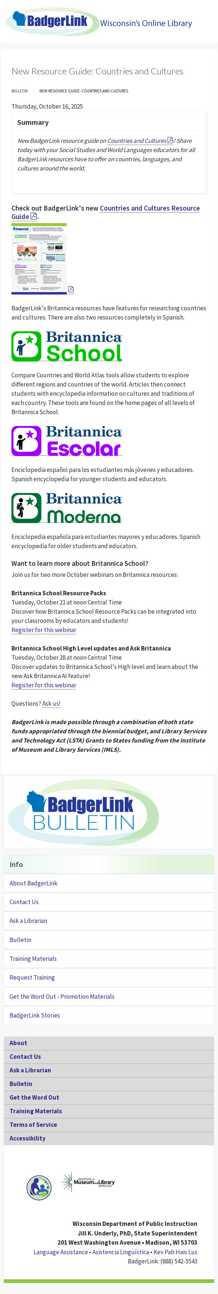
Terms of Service (33, 1125)
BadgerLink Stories (35, 1015)
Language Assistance (61, 1252)
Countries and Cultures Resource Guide (105, 212)
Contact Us (24, 902)
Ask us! (51, 703)
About (18, 1043)
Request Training (32, 977)
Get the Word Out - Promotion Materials (62, 996)
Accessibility (28, 1138)
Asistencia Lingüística (120, 1252)
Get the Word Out (34, 1097)
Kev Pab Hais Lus (175, 1252)
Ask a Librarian (28, 921)
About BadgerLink (33, 883)
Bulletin (19, 91)
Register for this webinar (43, 630)
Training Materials (33, 959)
